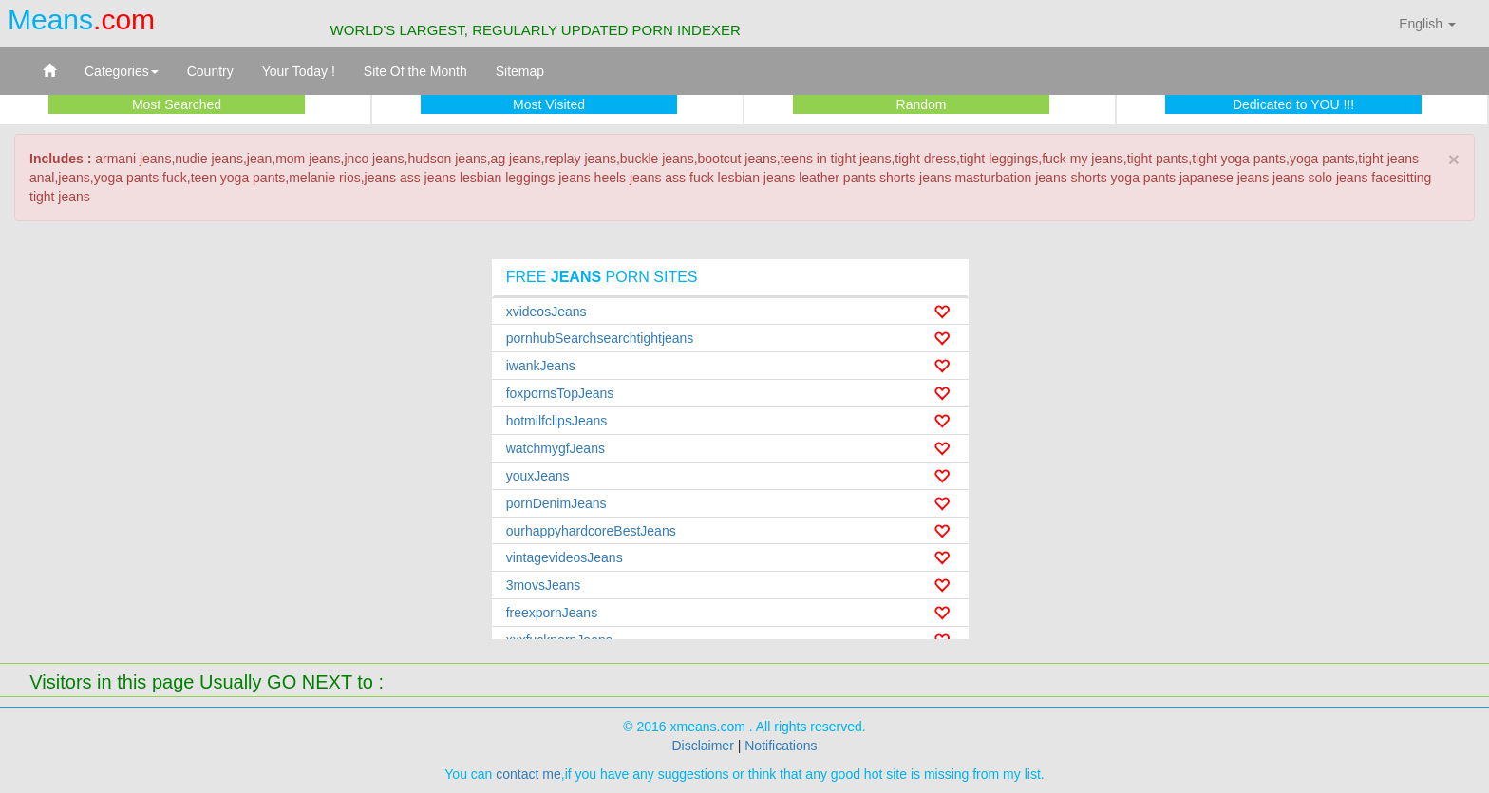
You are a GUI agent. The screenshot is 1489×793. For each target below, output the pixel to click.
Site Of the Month (415, 71)
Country (210, 71)
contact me (528, 774)
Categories (122, 71)
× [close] (1454, 159)
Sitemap (520, 71)
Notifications (780, 745)
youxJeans (538, 475)
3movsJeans (543, 585)
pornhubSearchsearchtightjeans (600, 338)
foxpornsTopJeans (560, 393)
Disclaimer (702, 745)
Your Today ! (298, 71)
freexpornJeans (552, 612)
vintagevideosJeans (564, 557)
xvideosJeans (546, 311)
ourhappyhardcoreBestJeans (591, 530)
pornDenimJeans (556, 503)
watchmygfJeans (555, 448)
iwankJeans (540, 365)
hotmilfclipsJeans (557, 420)
